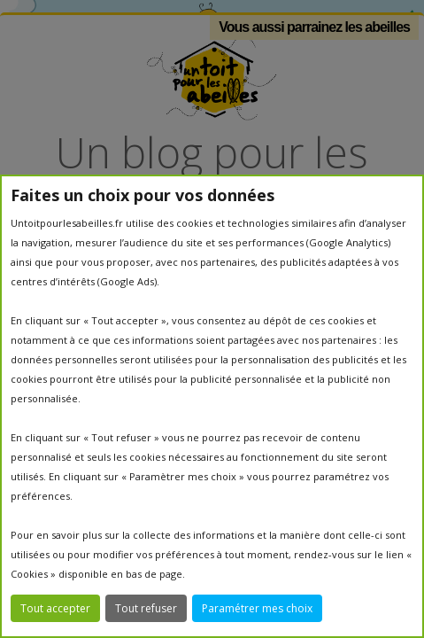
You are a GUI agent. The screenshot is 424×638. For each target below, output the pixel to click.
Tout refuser (146, 608)
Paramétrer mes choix (257, 608)
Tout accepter (55, 608)
